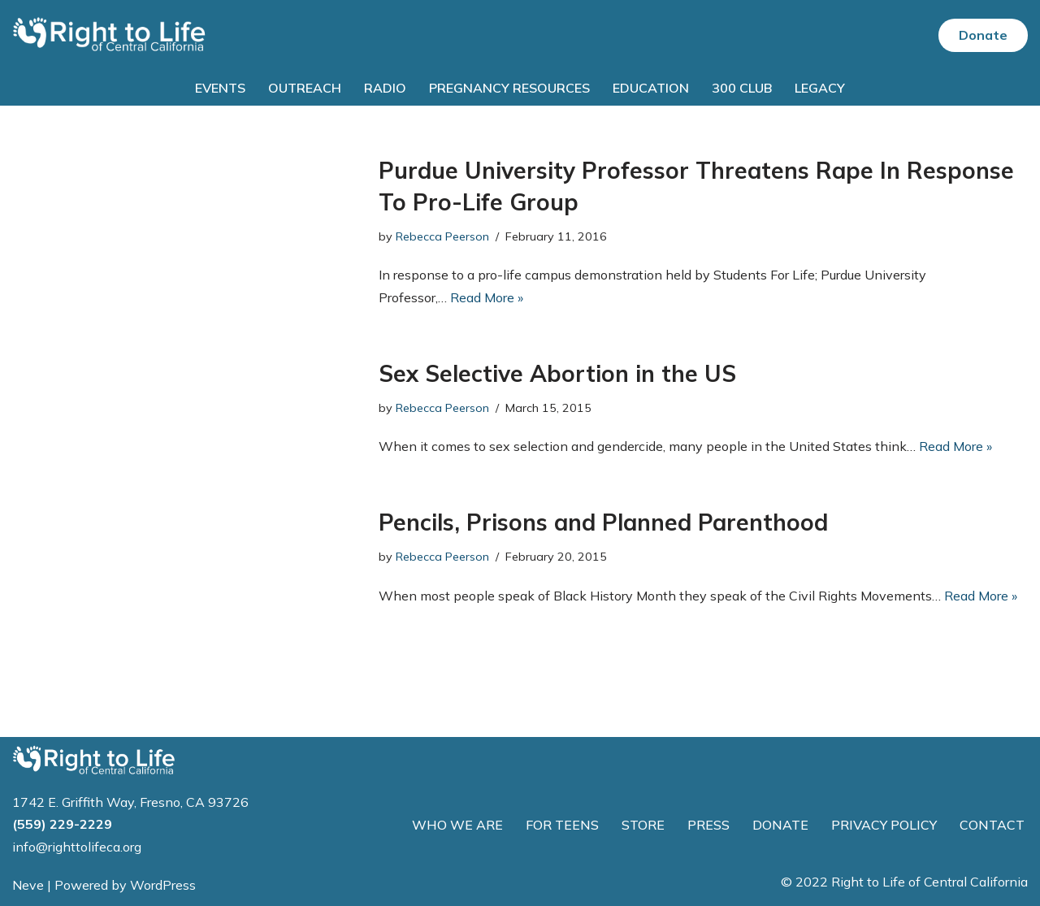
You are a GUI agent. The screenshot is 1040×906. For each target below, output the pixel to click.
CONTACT (992, 825)
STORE (643, 825)
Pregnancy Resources (509, 88)
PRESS (708, 825)
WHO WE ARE (457, 825)
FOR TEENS (562, 825)
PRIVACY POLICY (884, 825)
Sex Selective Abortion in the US (557, 373)
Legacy (820, 88)
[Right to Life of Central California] (109, 35)
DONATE (780, 825)
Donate (983, 35)
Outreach (304, 88)
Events (220, 88)
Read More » (486, 297)
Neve (28, 885)
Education (651, 88)
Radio (385, 88)
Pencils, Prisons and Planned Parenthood (603, 522)
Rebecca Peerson (442, 236)
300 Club (742, 88)
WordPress (163, 885)
